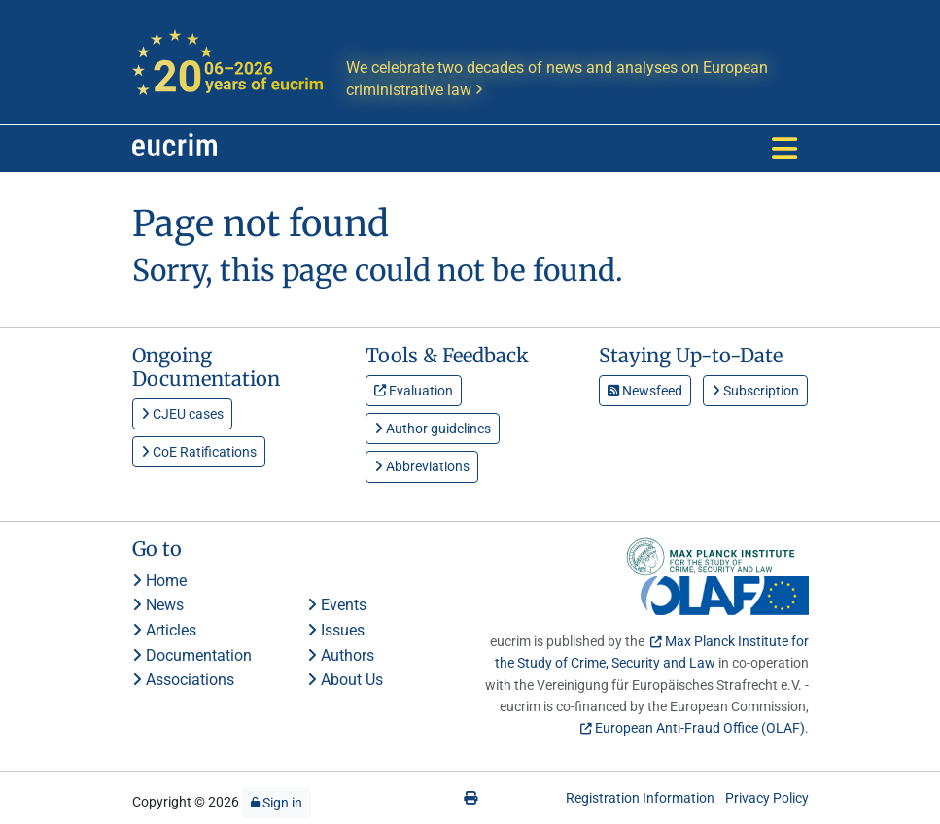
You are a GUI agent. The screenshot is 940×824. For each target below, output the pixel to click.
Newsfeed (645, 390)
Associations (183, 679)
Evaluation (413, 390)
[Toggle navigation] (784, 148)
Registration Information (640, 798)
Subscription (755, 390)
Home (159, 580)
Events (336, 605)
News (158, 605)
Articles (164, 630)
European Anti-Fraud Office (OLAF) (700, 728)
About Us (345, 679)
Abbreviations (422, 466)
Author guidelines (432, 428)
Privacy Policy (767, 798)
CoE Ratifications (199, 452)
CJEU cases (182, 414)
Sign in (276, 802)
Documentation (192, 655)
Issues (336, 630)
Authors (340, 655)
